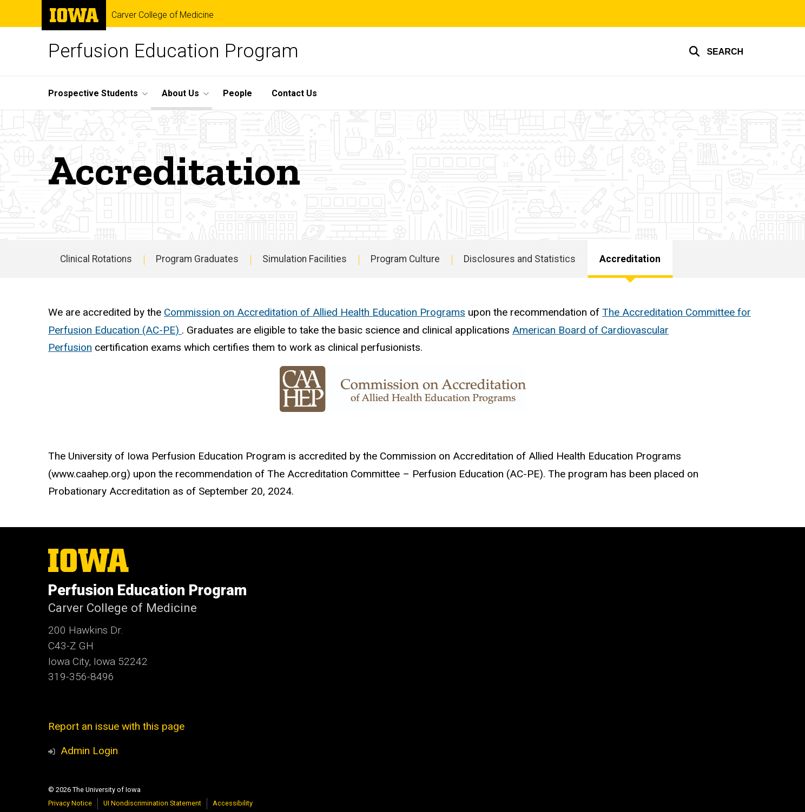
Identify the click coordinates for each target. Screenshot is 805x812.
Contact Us (294, 93)
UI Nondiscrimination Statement (152, 803)
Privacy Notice (70, 803)
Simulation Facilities (304, 259)
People (237, 93)
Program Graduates (197, 259)
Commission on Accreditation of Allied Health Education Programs (314, 312)
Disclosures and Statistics (520, 259)
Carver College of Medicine (162, 15)
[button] (716, 51)
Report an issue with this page (116, 726)
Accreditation (630, 259)
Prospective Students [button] (93, 93)
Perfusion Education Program (173, 51)
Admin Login (89, 750)
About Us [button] (180, 93)
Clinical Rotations (96, 259)
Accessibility (233, 803)
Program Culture (405, 259)
